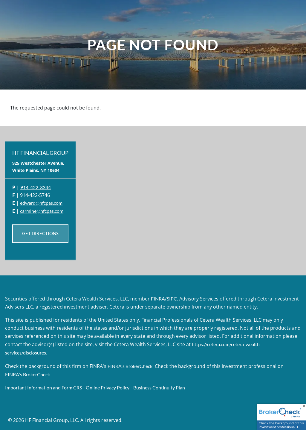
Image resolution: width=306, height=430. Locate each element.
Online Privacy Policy (107, 387)
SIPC (172, 298)
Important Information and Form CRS (43, 387)
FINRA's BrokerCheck (130, 366)
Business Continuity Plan (159, 387)
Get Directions (40, 233)
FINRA (158, 298)
